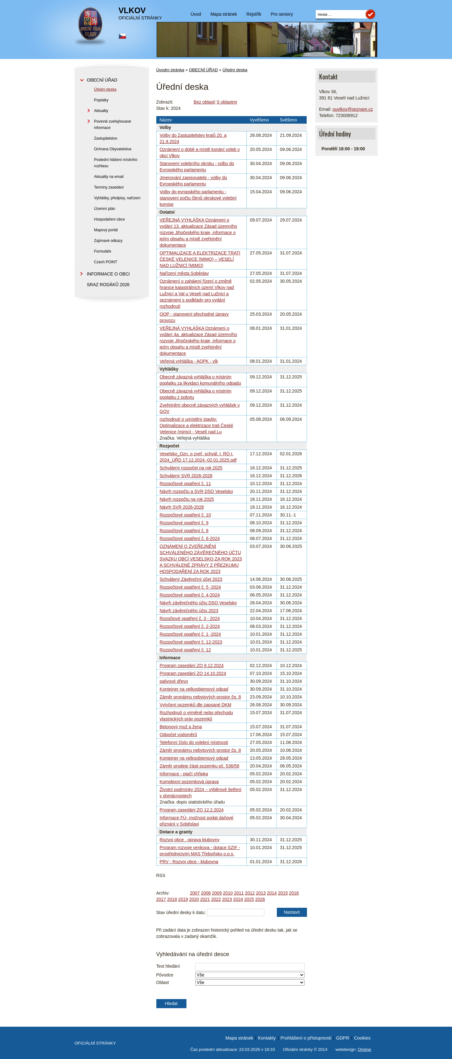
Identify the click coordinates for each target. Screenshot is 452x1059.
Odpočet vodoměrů (178, 734)
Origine (364, 1049)
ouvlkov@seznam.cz (352, 109)
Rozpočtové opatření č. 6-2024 (190, 538)
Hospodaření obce (109, 219)
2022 (216, 899)
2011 (239, 893)
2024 (238, 899)
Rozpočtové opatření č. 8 (184, 530)
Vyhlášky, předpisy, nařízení (117, 198)
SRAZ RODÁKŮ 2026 (108, 284)
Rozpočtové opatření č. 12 (185, 649)
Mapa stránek (223, 14)
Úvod (196, 14)
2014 (272, 893)
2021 (205, 899)
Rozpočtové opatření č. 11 (185, 483)
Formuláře (102, 251)
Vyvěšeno (259, 119)
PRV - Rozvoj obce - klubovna (189, 861)
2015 (283, 893)
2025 (249, 899)
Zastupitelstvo (105, 138)
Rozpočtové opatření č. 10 (185, 514)
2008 (206, 893)
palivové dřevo (174, 681)
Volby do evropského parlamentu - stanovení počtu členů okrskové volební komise (198, 198)
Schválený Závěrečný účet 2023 (191, 579)
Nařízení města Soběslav (184, 273)
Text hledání (168, 966)
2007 (195, 893)
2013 (261, 893)
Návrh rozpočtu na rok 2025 (187, 499)
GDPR (342, 1037)
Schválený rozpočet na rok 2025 (191, 467)
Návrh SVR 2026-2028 (182, 507)
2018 (172, 899)
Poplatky (101, 100)
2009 (217, 893)
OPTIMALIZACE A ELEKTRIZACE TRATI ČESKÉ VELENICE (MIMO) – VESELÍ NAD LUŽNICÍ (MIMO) (200, 259)
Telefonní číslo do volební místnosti (194, 742)
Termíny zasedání (109, 187)
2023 (227, 899)
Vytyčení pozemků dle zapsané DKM (195, 704)
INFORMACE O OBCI (108, 273)
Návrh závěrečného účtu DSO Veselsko (198, 602)
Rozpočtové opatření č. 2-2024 (190, 626)
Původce (164, 974)
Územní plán (104, 208)
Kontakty (267, 1037)
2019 (183, 899)
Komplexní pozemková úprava (189, 781)
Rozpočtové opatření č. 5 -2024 (190, 587)
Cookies (362, 1037)
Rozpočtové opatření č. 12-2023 (191, 641)
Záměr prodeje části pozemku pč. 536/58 (199, 765)
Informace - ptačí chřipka (184, 773)
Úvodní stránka (170, 69)
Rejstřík (253, 14)
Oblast (162, 982)
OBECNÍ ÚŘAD (203, 69)
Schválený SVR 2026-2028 (186, 475)
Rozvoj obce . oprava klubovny (190, 839)
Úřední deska (235, 69)
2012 (250, 893)
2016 (294, 893)
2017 (161, 899)
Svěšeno (288, 119)
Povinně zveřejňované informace (112, 124)
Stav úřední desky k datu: (181, 912)
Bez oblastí (204, 101)
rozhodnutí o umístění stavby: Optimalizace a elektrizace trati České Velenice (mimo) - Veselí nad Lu (196, 425)
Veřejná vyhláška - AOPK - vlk (189, 361)
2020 (194, 899)
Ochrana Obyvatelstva (113, 149)
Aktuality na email (109, 176)
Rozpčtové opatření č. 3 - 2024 (190, 618)
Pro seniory (282, 14)
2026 (260, 899)
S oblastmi (227, 101)
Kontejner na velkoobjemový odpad (194, 689)
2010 (228, 893)
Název (165, 119)
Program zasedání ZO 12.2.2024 (192, 809)
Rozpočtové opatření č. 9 (184, 522)
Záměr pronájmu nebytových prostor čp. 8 (200, 696)
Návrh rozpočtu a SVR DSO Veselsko (196, 491)
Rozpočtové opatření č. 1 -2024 (190, 634)
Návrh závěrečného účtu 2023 (189, 610)
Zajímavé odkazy (108, 240)
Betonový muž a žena (181, 726)
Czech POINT (105, 262)
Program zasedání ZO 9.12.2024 (192, 665)
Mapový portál (106, 230)
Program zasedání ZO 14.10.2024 (193, 673)
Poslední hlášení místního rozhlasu (115, 163)
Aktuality (101, 111)
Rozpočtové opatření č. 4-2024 (190, 594)
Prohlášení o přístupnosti (306, 1037)
